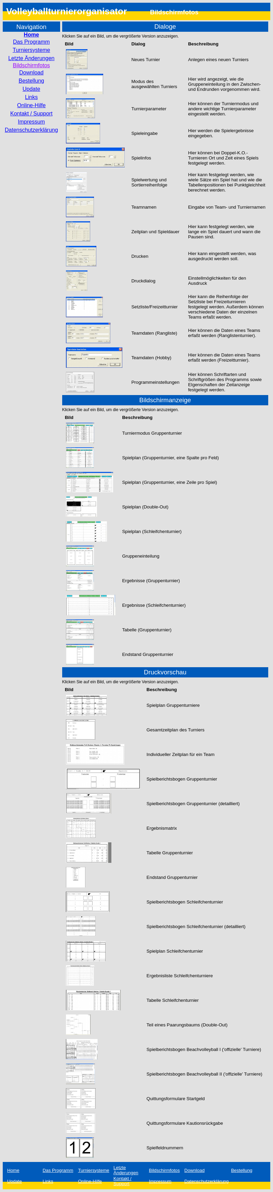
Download (31, 72)
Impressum (31, 122)
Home (31, 35)
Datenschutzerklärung (31, 130)
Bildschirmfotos (31, 65)
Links (31, 97)
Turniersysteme (31, 50)
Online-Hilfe (31, 105)
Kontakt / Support (31, 113)
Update (31, 89)
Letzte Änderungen (31, 58)
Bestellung (31, 81)
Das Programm (31, 42)
